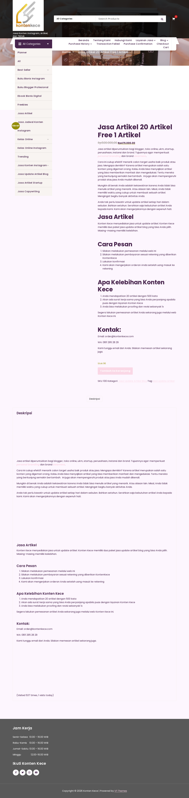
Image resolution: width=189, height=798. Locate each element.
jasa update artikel (164, 381)
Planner (22, 52)
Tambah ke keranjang (115, 371)
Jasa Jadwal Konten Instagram (30, 126)
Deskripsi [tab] (94, 399)
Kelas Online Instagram (32, 148)
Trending (23, 156)
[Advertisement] (94, 87)
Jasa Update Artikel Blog (33, 174)
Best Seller (24, 70)
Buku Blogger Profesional (33, 87)
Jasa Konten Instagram (32, 165)
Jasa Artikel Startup (30, 182)
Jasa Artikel (25, 113)
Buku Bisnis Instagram (31, 78)
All (19, 61)
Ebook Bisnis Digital (29, 96)
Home (66, 52)
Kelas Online (25, 139)
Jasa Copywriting (29, 191)
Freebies (23, 104)
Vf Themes (120, 791)
